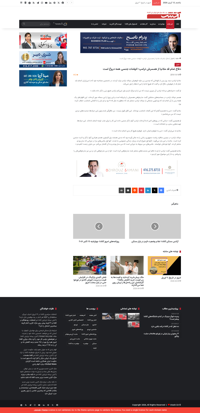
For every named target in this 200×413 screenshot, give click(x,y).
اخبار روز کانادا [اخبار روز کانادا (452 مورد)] (91, 323)
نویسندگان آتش (116, 24)
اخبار (172, 58)
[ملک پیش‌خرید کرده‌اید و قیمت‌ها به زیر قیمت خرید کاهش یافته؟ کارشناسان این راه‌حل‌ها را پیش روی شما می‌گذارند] (127, 268)
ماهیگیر (174, 204)
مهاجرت (162, 24)
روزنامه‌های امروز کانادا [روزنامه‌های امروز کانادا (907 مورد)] (89, 337)
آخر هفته (144, 24)
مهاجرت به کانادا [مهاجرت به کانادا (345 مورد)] (73, 346)
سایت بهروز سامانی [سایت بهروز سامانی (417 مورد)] (90, 342)
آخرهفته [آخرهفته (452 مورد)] (82, 318)
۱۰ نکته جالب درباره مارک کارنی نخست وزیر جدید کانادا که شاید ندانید (39, 379)
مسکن (153, 24)
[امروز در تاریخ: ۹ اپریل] (164, 268)
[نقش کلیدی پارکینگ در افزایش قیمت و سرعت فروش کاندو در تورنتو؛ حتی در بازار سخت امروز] (89, 268)
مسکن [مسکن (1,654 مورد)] (94, 346)
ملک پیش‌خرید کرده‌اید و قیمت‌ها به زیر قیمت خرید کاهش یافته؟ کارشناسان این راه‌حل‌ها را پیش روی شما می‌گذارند (127, 284)
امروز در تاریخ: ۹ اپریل (143, 2)
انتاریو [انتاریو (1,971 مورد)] (94, 327)
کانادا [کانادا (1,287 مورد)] (94, 351)
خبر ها (171, 24)
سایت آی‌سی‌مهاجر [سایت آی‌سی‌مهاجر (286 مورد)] (71, 337)
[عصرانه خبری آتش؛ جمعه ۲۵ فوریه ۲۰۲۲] (133, 327)
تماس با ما (94, 24)
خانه (177, 24)
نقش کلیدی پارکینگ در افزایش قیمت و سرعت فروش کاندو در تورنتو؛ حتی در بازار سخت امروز (89, 283)
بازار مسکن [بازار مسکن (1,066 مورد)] (85, 327)
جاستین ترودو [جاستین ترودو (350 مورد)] (91, 332)
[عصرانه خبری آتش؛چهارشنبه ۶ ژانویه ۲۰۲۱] (121, 319)
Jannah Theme (41, 410)
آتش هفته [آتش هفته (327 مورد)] (92, 318)
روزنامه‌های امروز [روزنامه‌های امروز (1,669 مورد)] (77, 332)
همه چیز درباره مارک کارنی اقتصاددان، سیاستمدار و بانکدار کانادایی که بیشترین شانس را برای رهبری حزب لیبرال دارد (38, 393)
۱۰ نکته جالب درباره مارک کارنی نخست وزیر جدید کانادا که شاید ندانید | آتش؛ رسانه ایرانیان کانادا (39, 386)
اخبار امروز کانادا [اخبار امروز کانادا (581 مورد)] (70, 318)
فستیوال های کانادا (131, 24)
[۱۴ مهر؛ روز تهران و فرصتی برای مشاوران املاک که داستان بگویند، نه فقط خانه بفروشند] (133, 319)
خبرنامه (104, 24)
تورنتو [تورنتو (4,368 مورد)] (76, 327)
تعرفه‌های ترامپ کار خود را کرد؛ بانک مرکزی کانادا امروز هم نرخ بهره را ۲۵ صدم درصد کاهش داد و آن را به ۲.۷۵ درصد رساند (38, 345)
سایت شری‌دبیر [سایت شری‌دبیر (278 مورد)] (75, 342)
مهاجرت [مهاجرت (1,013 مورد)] (85, 346)
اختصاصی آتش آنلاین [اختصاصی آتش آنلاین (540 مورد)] (76, 323)
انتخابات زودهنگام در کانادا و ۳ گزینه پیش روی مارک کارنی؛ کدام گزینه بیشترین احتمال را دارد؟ (38, 326)
